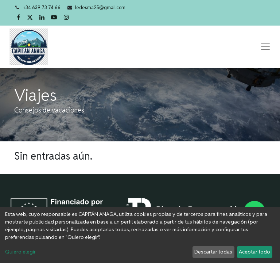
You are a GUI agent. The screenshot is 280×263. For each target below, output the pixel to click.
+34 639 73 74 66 (42, 7)
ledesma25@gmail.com (100, 7)
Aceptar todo (254, 251)
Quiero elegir (20, 251)
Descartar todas (213, 251)
